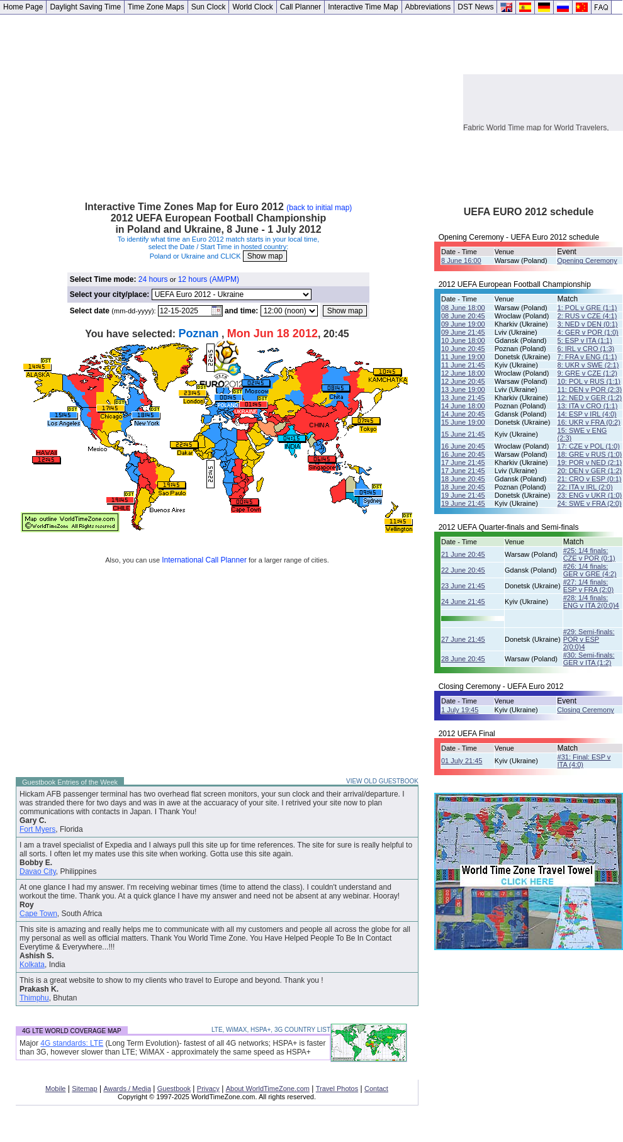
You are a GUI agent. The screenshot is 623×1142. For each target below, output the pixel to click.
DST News (475, 7)
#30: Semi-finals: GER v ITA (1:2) (589, 658)
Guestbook (174, 1088)
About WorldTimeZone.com (268, 1088)
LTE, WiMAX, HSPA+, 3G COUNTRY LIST (270, 1029)
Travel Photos (337, 1088)
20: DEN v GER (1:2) (590, 470)
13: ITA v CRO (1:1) (588, 406)
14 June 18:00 (463, 406)
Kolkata (32, 964)
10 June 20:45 (463, 348)
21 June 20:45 (463, 554)
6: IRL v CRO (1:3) (586, 348)
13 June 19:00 (463, 389)
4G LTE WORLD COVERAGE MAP (71, 1030)
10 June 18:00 (463, 340)
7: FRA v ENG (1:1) (587, 357)
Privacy (208, 1088)
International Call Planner (204, 560)
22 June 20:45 (463, 570)
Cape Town (38, 913)
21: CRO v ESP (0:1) (590, 479)
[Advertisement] (231, 102)
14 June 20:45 (463, 414)
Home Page (23, 7)
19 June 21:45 (463, 495)
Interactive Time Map (363, 7)
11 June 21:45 (463, 365)
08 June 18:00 (463, 307)
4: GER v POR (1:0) (588, 332)
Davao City (38, 871)
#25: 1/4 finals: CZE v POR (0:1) (589, 554)
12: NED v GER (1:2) (590, 397)
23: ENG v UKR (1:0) (590, 495)
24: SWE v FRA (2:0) (590, 503)
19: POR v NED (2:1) (590, 462)
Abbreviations (428, 7)
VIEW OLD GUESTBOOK (382, 781)
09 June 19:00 (463, 324)
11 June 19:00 (463, 357)
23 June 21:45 (463, 586)
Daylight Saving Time (85, 7)
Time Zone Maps (156, 7)
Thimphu (34, 998)
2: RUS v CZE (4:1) (587, 316)
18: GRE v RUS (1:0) (590, 454)
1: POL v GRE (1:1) (587, 307)
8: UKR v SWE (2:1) (588, 365)
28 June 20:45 (463, 659)
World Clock (252, 7)
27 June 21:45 (463, 639)
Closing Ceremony (585, 710)
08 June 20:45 (463, 316)
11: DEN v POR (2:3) (590, 389)
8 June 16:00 (461, 260)
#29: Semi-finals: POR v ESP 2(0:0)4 (589, 639)
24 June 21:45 (463, 601)
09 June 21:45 (463, 332)
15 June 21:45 (463, 434)
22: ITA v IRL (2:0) (585, 487)
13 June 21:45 (463, 397)
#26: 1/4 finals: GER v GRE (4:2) (590, 570)
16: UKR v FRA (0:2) (589, 422)
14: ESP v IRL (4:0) (587, 414)
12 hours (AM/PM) (208, 279)
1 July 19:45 (459, 710)
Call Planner (300, 7)
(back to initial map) (319, 207)
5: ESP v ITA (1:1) (585, 340)
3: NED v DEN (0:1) (588, 324)
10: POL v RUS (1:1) (589, 381)
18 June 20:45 (463, 479)
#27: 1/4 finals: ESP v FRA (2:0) (588, 585)
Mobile (55, 1088)
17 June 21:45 (463, 462)
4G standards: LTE (71, 1043)
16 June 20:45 (463, 446)
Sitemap (84, 1088)
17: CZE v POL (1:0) (589, 446)
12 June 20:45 (463, 381)
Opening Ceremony (587, 260)
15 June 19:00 (463, 422)
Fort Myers (37, 829)
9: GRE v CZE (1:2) (587, 373)
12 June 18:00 (463, 373)
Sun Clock (208, 7)
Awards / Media (127, 1088)
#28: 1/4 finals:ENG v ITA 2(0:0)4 (591, 601)
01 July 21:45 (461, 760)
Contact (376, 1088)
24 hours (153, 279)
